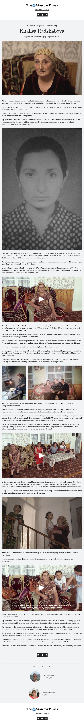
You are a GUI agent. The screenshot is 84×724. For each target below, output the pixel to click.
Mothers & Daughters (35, 26)
